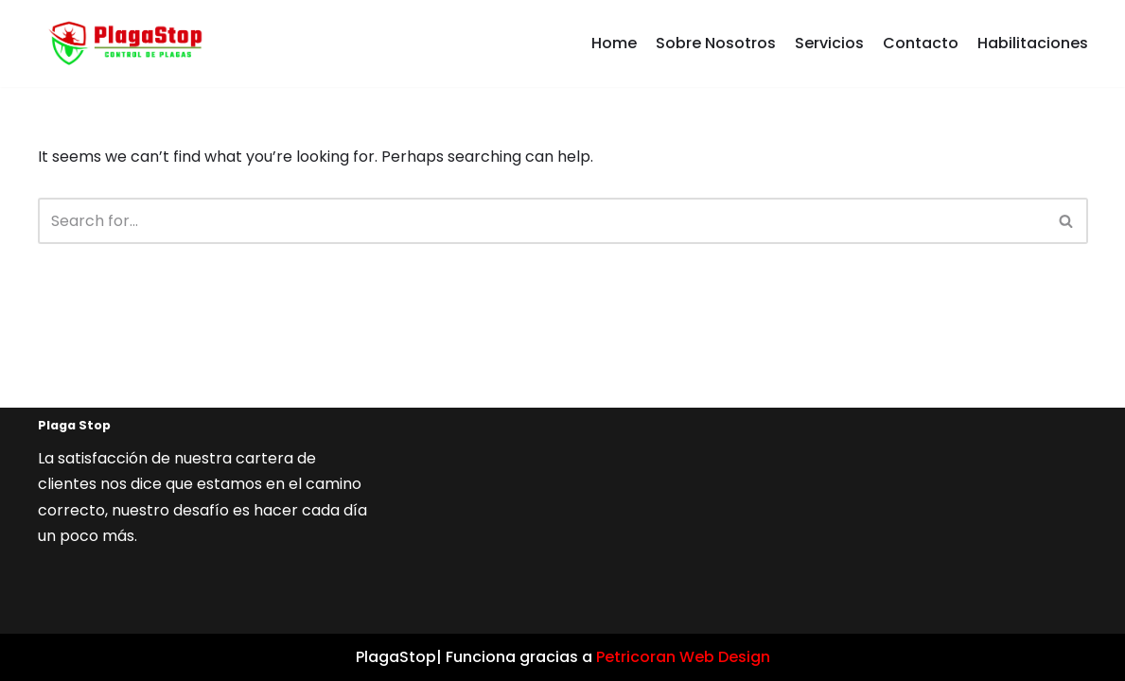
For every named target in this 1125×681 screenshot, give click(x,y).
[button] (1066, 221)
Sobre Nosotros (716, 43)
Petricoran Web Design (683, 657)
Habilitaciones (1032, 43)
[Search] (542, 221)
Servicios (829, 43)
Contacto (920, 43)
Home (614, 43)
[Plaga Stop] (120, 43)
